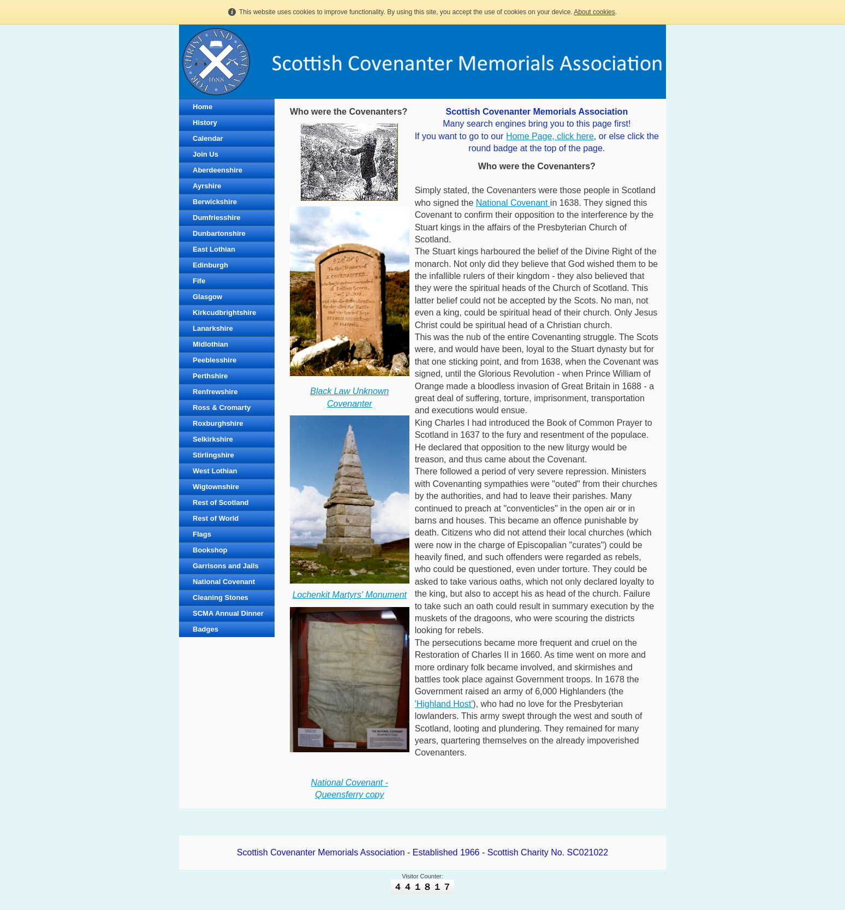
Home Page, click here (550, 136)
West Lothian (215, 471)
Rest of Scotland (221, 502)
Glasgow (207, 297)
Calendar (208, 138)
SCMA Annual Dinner (228, 613)
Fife (199, 281)
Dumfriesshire (216, 217)
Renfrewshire (215, 392)
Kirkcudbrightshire (224, 312)
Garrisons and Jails (226, 566)
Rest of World (216, 518)
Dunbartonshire (219, 233)
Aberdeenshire (217, 170)
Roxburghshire (218, 423)
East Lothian (214, 249)
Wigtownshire (216, 487)
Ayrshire (207, 186)
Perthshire (210, 376)
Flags (202, 534)
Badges (205, 629)
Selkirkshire (213, 439)
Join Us (205, 154)
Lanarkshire (213, 328)
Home (202, 107)
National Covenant (224, 582)
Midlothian (210, 344)
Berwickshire (215, 202)
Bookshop (210, 550)
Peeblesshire (214, 360)
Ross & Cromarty (222, 407)
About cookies (594, 12)
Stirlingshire (213, 455)
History (205, 122)
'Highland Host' (444, 704)
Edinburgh (210, 265)
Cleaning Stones (220, 597)
